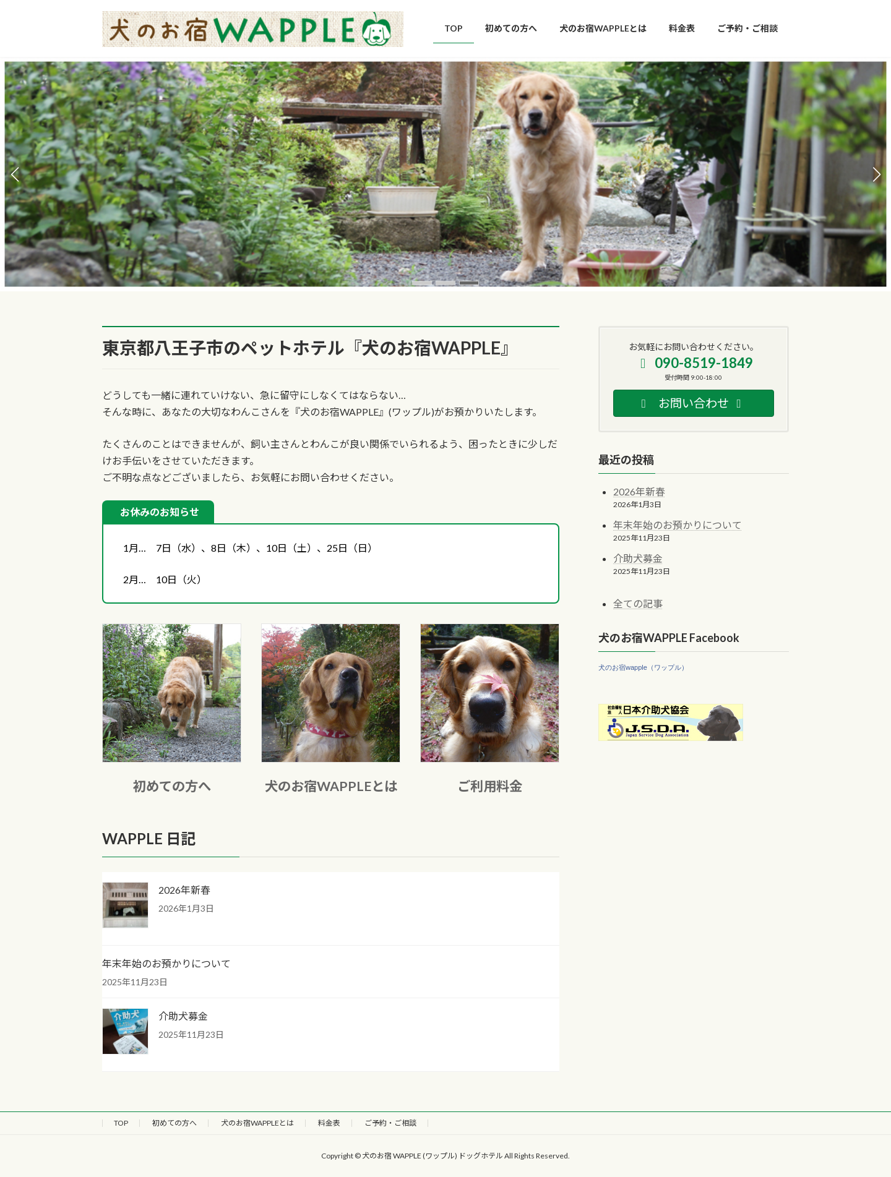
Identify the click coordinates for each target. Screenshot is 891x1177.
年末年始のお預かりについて (166, 963)
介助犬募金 (183, 1016)
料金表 (329, 1123)
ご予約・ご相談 (390, 1123)
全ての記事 (638, 603)
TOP (121, 1123)
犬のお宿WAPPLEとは (331, 786)
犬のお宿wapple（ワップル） (643, 667)
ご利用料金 (489, 786)
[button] (422, 283)
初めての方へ (172, 786)
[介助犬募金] (125, 1032)
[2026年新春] (125, 906)
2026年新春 (184, 890)
